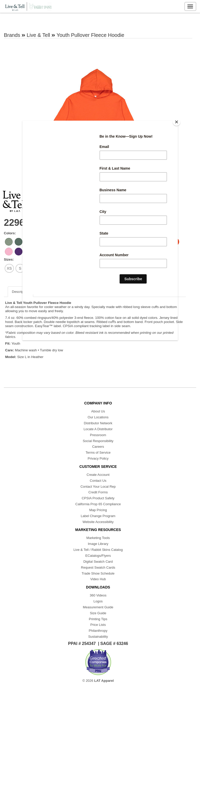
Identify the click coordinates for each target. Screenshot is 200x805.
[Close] (176, 122)
